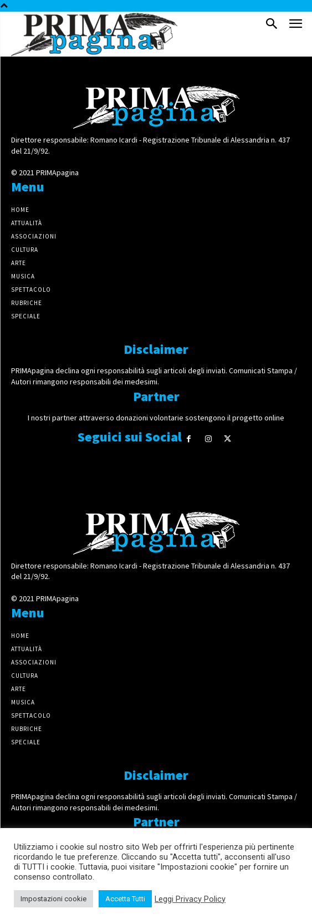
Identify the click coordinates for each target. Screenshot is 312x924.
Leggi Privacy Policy (190, 899)
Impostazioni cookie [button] (53, 899)
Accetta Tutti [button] (125, 899)
